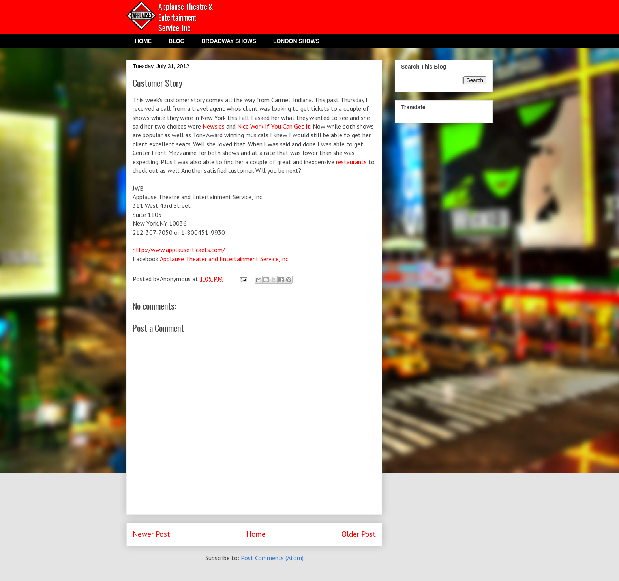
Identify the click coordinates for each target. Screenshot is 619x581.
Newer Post (151, 534)
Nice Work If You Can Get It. (274, 126)
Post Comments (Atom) (272, 558)
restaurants (351, 162)
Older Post (358, 534)
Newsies (214, 126)
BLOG (176, 41)
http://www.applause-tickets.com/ (179, 250)
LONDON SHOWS (296, 41)
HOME (143, 41)
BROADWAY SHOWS (228, 41)
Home (256, 534)
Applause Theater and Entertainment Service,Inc (224, 259)
